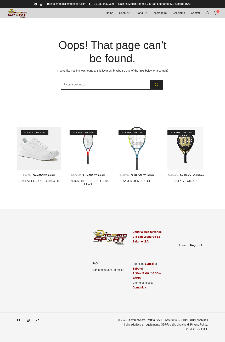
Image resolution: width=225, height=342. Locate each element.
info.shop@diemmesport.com (66, 4)
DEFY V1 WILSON (186, 180)
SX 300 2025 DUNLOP (137, 180)
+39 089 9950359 (101, 4)
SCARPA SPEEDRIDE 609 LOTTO (39, 180)
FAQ (95, 263)
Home (109, 12)
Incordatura (160, 12)
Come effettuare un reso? (107, 269)
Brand (139, 12)
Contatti (195, 12)
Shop (122, 12)
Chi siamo (179, 12)
